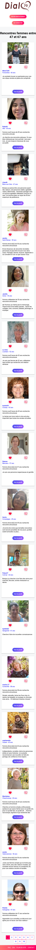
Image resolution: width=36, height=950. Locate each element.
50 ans (8, 128)
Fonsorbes (6, 73)
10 (24, 941)
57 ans (12, 463)
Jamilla (4, 294)
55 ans (9, 296)
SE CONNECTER (18, 23)
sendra (4, 238)
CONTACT (31, 947)
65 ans (11, 407)
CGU (13, 947)
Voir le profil (18, 92)
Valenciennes (7, 854)
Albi (3, 128)
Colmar (4, 575)
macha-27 (5, 685)
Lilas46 (4, 182)
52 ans (12, 352)
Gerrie (4, 517)
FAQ (9, 947)
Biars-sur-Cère (7, 184)
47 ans (13, 910)
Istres (4, 296)
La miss (5, 350)
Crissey (4, 407)
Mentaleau (6, 796)
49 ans (13, 519)
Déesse (4, 461)
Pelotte (4, 908)
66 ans (13, 73)
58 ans (12, 686)
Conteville (5, 686)
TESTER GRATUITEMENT (18, 16)
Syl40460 (5, 629)
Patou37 (5, 573)
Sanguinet (5, 631)
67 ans (15, 184)
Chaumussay (6, 798)
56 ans (15, 854)
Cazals (4, 742)
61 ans (12, 631)
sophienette (6, 740)
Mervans (5, 463)
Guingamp (5, 910)
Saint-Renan (6, 240)
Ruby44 (5, 127)
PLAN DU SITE (21, 947)
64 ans (11, 575)
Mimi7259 (5, 71)
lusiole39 (5, 406)
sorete (4, 852)
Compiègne (6, 519)
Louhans (5, 352)
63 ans (10, 742)
